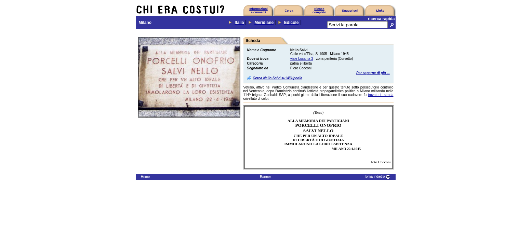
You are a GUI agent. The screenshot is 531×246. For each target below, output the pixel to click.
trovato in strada (380, 95)
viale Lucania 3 (301, 58)
